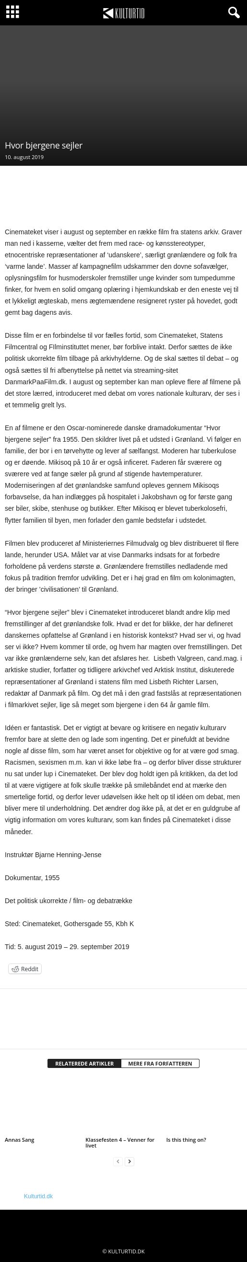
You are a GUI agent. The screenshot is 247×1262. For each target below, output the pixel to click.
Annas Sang (19, 1139)
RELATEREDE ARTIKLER (84, 1063)
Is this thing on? (186, 1139)
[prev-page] (118, 1162)
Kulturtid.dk (38, 1196)
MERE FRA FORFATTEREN (160, 1063)
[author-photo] (123, 1017)
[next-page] (129, 1162)
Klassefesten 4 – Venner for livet (119, 1142)
